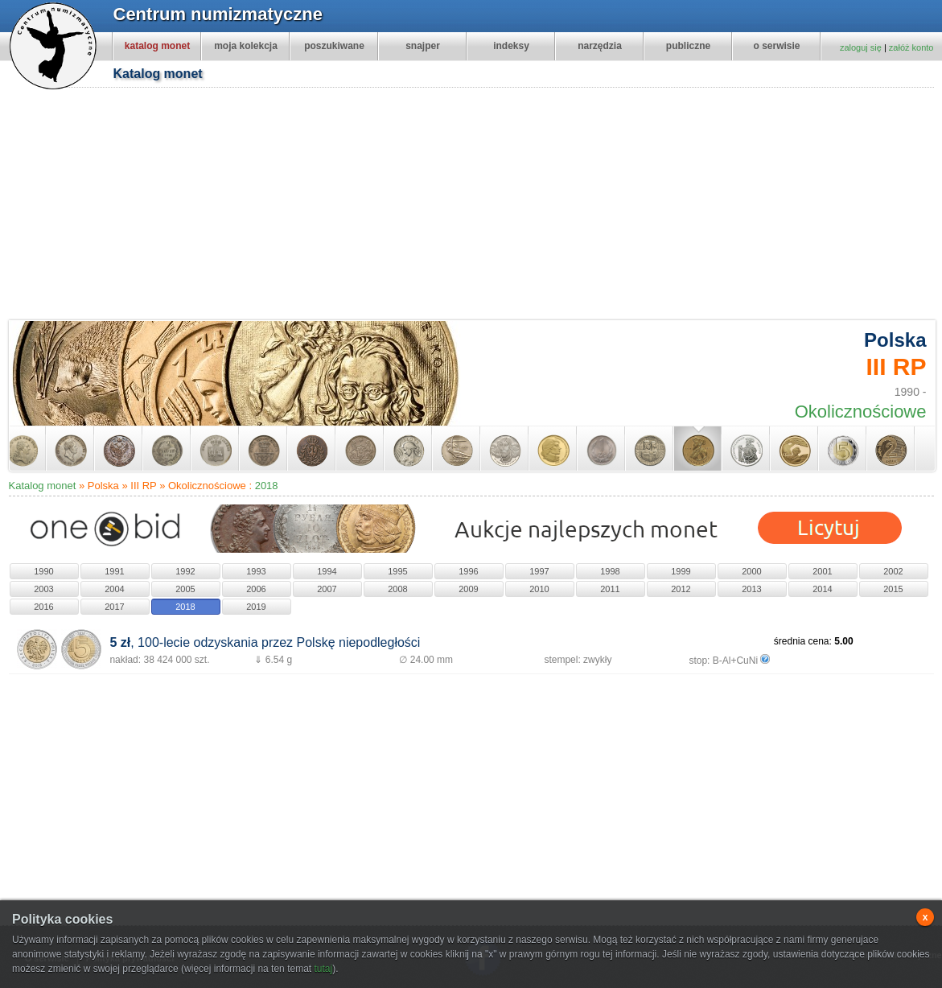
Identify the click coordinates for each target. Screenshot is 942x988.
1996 (468, 571)
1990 (43, 571)
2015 (893, 589)
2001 (822, 571)
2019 (255, 606)
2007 (326, 589)
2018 (266, 486)
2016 (43, 606)
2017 (114, 606)
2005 (185, 589)
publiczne (688, 45)
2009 (468, 589)
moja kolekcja (246, 45)
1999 (680, 571)
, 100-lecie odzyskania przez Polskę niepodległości (264, 642)
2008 (397, 589)
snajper (422, 45)
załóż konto (911, 47)
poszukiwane (334, 45)
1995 (397, 571)
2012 (680, 589)
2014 (822, 589)
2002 (893, 571)
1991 (114, 571)
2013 (751, 589)
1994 (326, 571)
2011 (609, 589)
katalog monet (157, 45)
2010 (539, 589)
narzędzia (600, 45)
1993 (255, 571)
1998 (609, 571)
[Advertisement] (472, 206)
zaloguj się (861, 47)
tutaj (323, 968)
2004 (114, 589)
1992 (185, 571)
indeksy (511, 45)
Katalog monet (42, 486)
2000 (751, 571)
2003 (43, 589)
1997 (539, 571)
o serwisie (776, 45)
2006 (255, 589)
